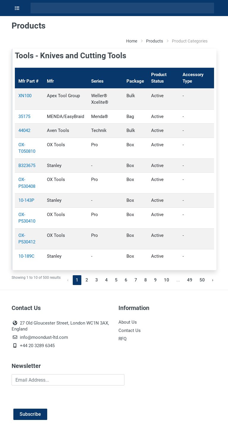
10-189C (26, 256)
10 (166, 280)
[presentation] (57, 397)
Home (131, 41)
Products (154, 41)
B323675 (26, 165)
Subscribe (30, 414)
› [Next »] (212, 280)
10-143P (26, 200)
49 (189, 280)
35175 (24, 116)
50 (202, 280)
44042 (24, 130)
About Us (127, 322)
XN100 (24, 95)
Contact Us (129, 330)
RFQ (122, 338)
